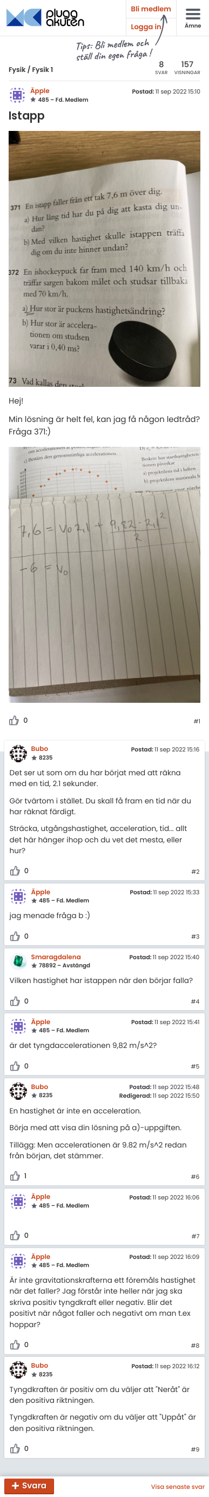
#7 (195, 1237)
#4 (195, 1002)
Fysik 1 (42, 70)
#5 (195, 1067)
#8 (195, 1346)
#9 (195, 1450)
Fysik (17, 70)
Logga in (146, 27)
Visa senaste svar (178, 1486)
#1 (196, 722)
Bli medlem (151, 9)
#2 (195, 872)
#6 (195, 1177)
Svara (34, 1486)
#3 (195, 937)
